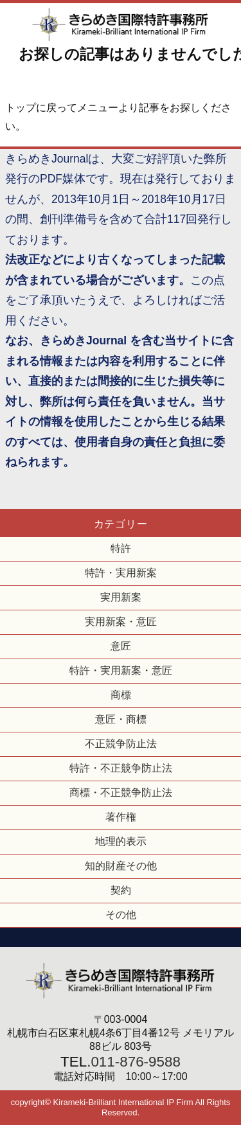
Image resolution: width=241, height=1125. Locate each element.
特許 (121, 548)
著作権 (120, 816)
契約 (121, 890)
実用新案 (120, 597)
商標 (121, 694)
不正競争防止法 (121, 743)
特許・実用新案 (121, 572)
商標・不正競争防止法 (120, 792)
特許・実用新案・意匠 (120, 670)
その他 (120, 914)
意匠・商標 (121, 719)
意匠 (121, 646)
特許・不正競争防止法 (120, 768)
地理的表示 (121, 841)
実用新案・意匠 (121, 621)
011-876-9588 (135, 1062)
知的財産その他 (121, 865)
